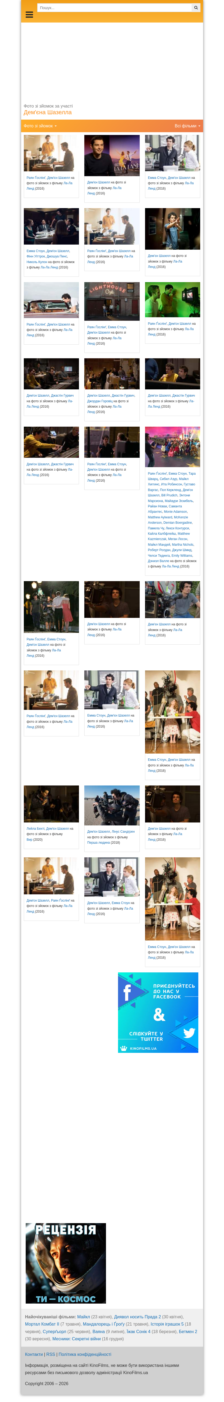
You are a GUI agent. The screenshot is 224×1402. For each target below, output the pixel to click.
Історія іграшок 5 (167, 1324)
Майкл (83, 1317)
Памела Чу (156, 528)
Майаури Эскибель (179, 501)
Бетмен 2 (188, 1331)
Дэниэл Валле (158, 561)
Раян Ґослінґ (36, 178)
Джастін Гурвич (62, 395)
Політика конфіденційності (85, 1354)
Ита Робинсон (171, 484)
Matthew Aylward (160, 517)
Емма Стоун (157, 178)
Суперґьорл (54, 1331)
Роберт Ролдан (159, 550)
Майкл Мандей (159, 545)
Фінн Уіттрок (36, 256)
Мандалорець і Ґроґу (104, 1324)
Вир (29, 840)
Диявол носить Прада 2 (137, 1317)
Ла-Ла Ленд (49, 267)
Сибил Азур (168, 479)
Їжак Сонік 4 (139, 1331)
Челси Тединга (159, 556)
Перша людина (98, 842)
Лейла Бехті (36, 829)
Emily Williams (182, 556)
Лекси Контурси (177, 528)
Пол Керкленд (170, 490)
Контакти (34, 1354)
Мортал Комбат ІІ (42, 1324)
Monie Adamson (175, 512)
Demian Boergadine (178, 523)
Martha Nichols (182, 545)
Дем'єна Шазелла (48, 112)
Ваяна (99, 1331)
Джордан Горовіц (100, 401)
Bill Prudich (169, 495)
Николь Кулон (37, 262)
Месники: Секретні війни (76, 1339)
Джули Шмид (181, 550)
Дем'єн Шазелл (58, 178)
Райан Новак (157, 506)
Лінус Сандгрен (123, 831)
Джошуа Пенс (57, 256)
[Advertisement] (112, 60)
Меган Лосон (177, 539)
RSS (50, 1354)
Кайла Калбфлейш (162, 534)
